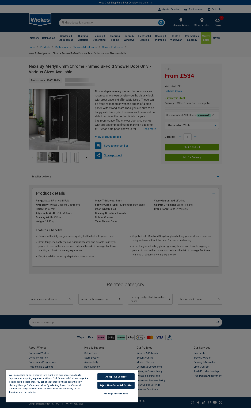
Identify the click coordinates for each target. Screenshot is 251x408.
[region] (72, 386)
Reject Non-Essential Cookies (116, 385)
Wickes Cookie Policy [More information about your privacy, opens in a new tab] (48, 392)
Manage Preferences (116, 393)
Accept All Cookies (116, 376)
